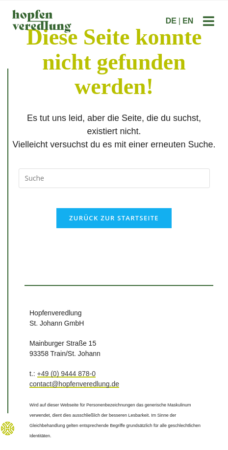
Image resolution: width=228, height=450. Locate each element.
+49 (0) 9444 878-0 (66, 374)
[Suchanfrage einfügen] (114, 178)
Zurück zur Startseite (114, 217)
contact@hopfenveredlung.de (74, 384)
